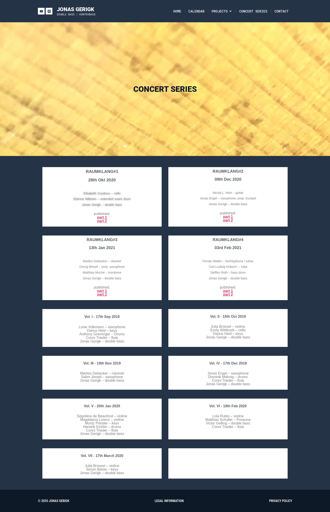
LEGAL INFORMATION (169, 501)
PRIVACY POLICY (280, 501)
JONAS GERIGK (75, 9)
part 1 (102, 217)
